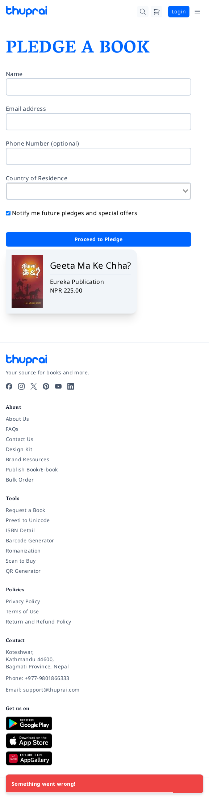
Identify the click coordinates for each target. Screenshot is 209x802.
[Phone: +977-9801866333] (104, 678)
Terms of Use (22, 611)
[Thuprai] (26, 11)
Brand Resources (27, 459)
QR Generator (23, 570)
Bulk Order (20, 479)
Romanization (23, 550)
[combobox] (99, 191)
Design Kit (19, 449)
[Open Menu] (197, 11)
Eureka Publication (77, 282)
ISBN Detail (20, 530)
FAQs (12, 428)
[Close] (193, 784)
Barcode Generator (30, 540)
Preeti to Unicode (28, 520)
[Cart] (156, 11)
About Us (17, 418)
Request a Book (25, 510)
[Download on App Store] (104, 741)
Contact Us (19, 439)
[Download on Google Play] (104, 723)
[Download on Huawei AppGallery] (104, 758)
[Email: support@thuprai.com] (104, 689)
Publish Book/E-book (32, 469)
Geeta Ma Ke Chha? (90, 265)
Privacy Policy (23, 601)
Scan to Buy (20, 560)
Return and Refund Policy (38, 621)
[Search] (143, 11)
